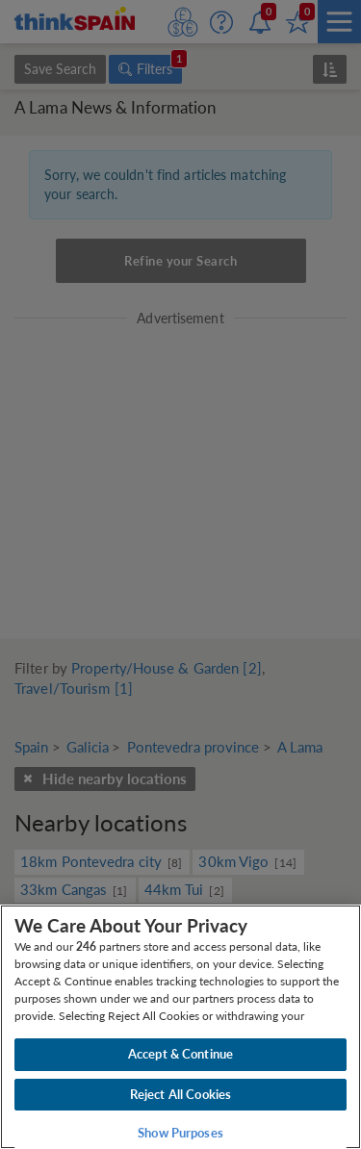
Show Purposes (180, 1132)
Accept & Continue (180, 1053)
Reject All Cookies (180, 1094)
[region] (180, 1027)
